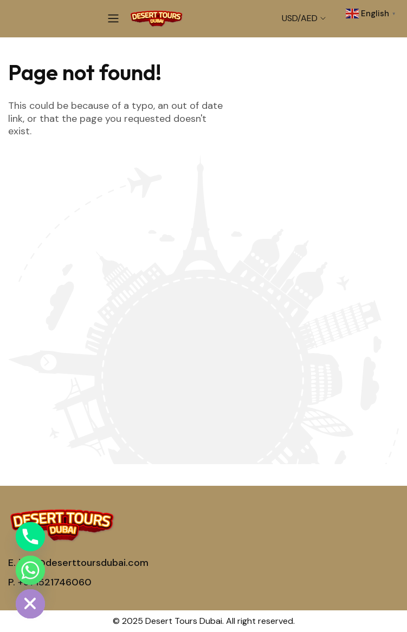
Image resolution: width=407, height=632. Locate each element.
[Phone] (30, 536)
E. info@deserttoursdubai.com (78, 562)
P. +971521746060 (50, 582)
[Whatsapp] (30, 570)
